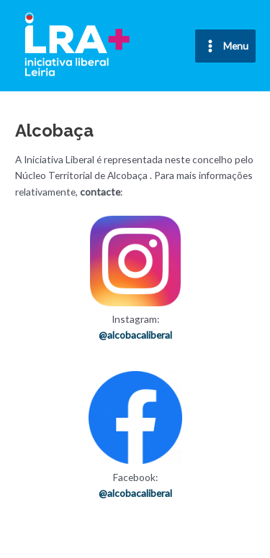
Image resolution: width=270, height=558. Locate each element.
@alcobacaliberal (135, 335)
